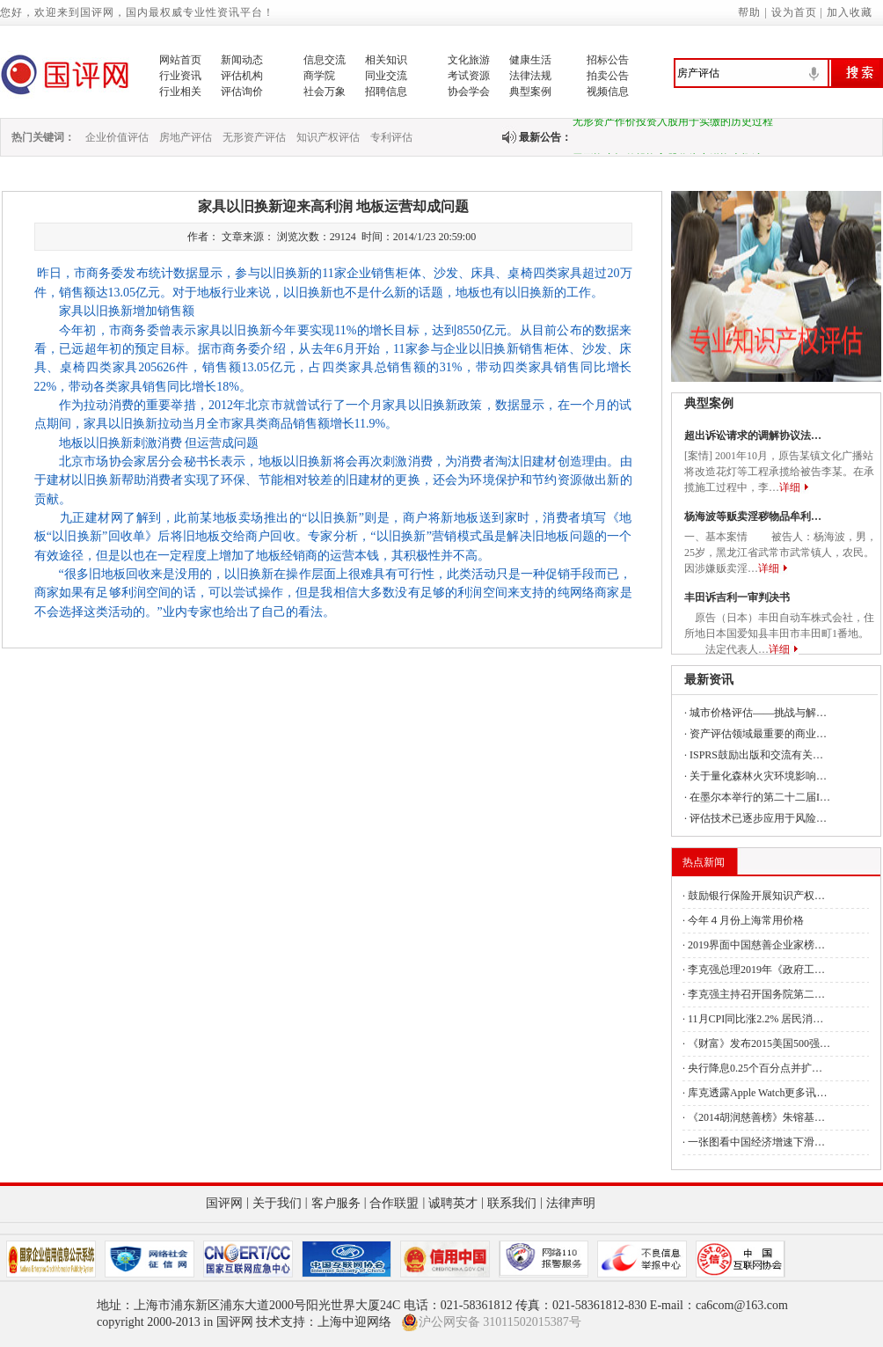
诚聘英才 (453, 1203)
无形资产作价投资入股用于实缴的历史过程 (673, 125)
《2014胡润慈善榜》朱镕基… (756, 1117)
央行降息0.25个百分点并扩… (755, 1068)
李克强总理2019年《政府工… (756, 969)
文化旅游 (469, 60)
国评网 (224, 1203)
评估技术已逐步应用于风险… (758, 818)
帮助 (749, 12)
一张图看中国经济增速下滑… (756, 1142)
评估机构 (242, 76)
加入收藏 (849, 12)
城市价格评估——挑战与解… (758, 712)
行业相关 (180, 91)
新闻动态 (242, 60)
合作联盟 (394, 1203)
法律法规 (530, 76)
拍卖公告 (608, 76)
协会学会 (469, 91)
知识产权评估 (328, 137)
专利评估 (391, 137)
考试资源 (469, 76)
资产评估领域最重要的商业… (758, 734)
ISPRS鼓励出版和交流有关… (756, 755)
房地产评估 (185, 137)
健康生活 (530, 60)
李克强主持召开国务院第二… (756, 994)
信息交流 (324, 60)
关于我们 (277, 1203)
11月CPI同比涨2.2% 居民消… (755, 1019)
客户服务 (336, 1203)
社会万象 (324, 91)
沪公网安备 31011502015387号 (491, 1322)
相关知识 (386, 60)
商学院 (319, 76)
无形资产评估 (254, 137)
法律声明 (570, 1203)
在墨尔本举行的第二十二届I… (760, 797)
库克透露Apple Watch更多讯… (757, 1093)
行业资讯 (180, 76)
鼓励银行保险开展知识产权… (756, 895)
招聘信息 (386, 91)
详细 (789, 487)
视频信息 (608, 91)
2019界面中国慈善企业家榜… (756, 945)
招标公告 (608, 60)
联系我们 (511, 1203)
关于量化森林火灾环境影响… (758, 776)
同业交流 (386, 76)
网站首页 (180, 60)
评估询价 (242, 91)
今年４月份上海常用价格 (746, 920)
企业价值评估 (117, 137)
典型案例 (530, 91)
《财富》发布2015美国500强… (759, 1043)
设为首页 (794, 12)
